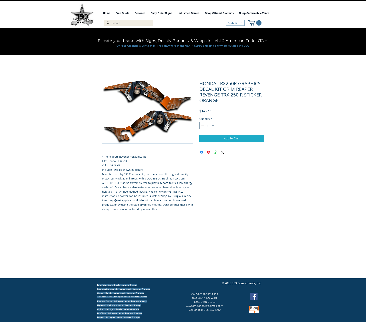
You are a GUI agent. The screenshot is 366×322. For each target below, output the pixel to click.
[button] (255, 23)
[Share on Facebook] (202, 152)
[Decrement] (202, 125)
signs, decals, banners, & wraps (135, 289)
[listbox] (235, 23)
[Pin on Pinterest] (208, 152)
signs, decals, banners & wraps (132, 297)
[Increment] (213, 125)
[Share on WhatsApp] (215, 152)
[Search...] (128, 23)
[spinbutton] (207, 125)
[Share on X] (222, 152)
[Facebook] (254, 296)
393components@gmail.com (204, 305)
